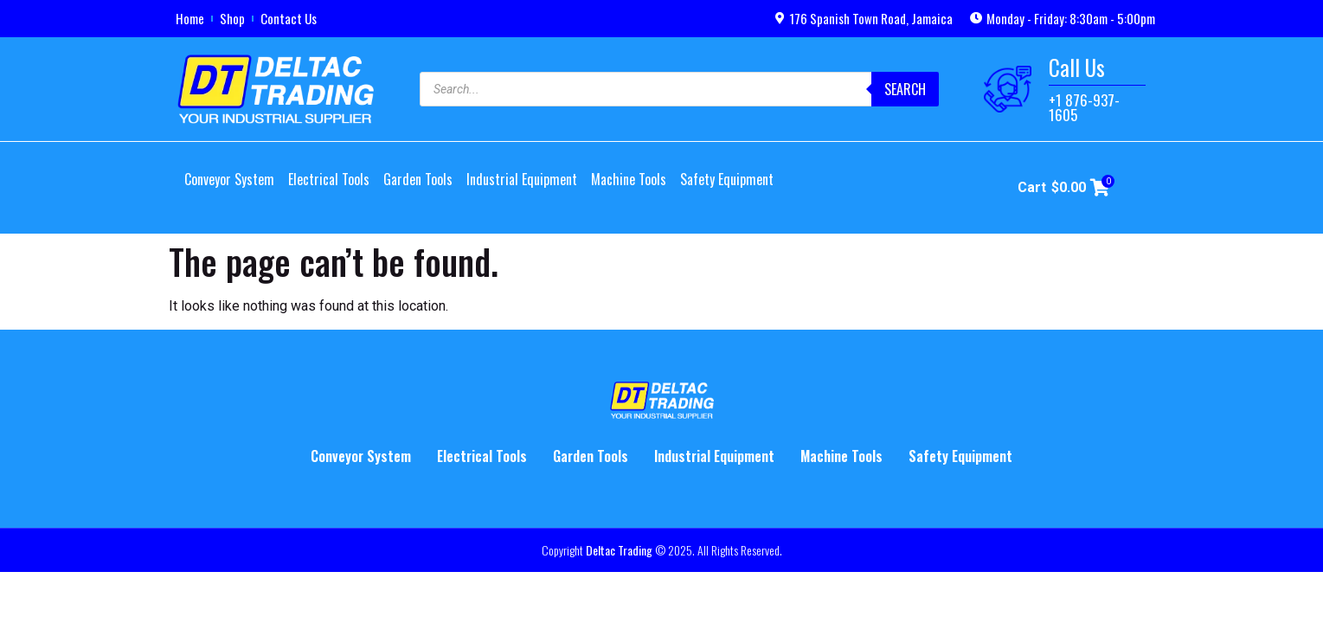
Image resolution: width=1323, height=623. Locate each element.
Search (905, 89)
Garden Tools (418, 179)
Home (190, 18)
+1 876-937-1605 (1084, 107)
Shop (232, 18)
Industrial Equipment (521, 179)
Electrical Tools (328, 179)
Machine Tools (628, 179)
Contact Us (288, 18)
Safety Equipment (727, 179)
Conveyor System (229, 179)
